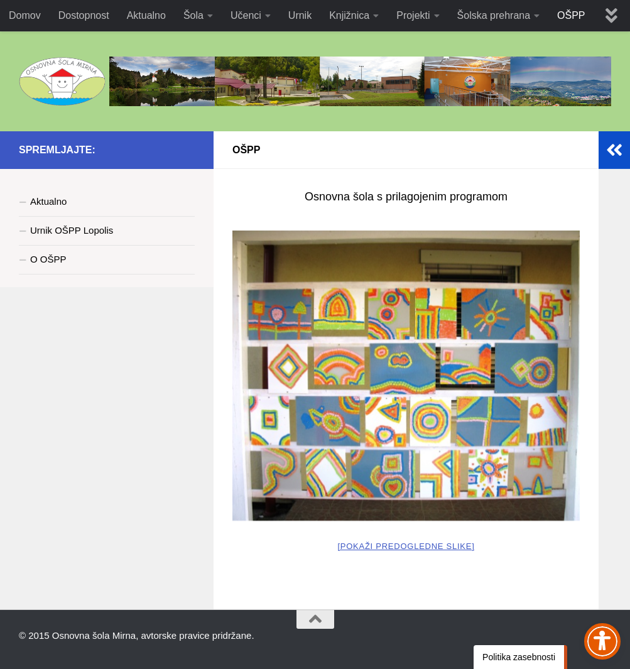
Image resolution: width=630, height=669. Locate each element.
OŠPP (571, 15)
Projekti (413, 15)
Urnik (300, 15)
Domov (25, 15)
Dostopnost (83, 15)
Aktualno (146, 15)
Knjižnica (349, 15)
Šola (193, 15)
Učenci (246, 15)
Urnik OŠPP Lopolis (71, 230)
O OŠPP (48, 259)
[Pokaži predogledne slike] (405, 546)
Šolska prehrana (494, 15)
